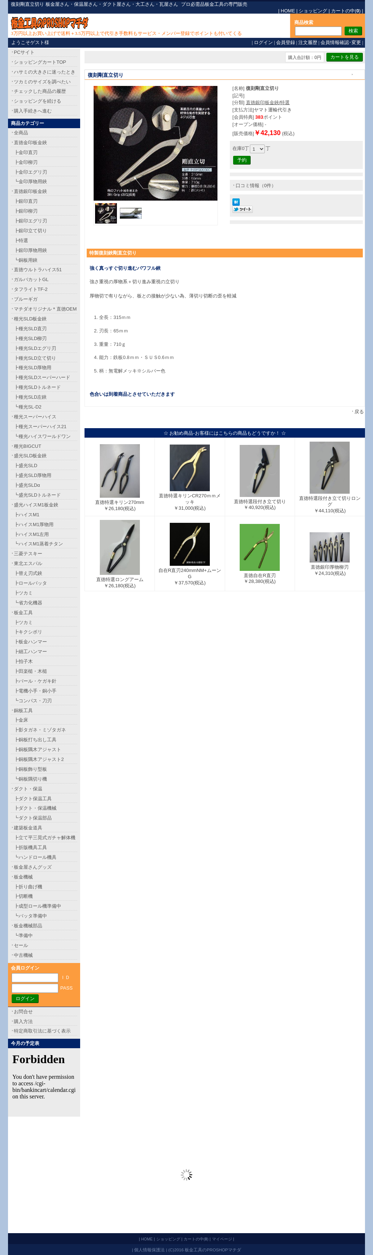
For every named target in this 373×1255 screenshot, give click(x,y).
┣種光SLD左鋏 (30, 397)
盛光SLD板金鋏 (30, 455)
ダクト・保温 (28, 789)
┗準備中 (23, 935)
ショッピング (313, 10)
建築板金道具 (28, 827)
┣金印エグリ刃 (30, 172)
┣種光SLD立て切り (35, 358)
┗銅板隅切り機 (30, 779)
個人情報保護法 (149, 1249)
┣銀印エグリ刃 (30, 221)
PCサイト (24, 52)
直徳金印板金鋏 (30, 142)
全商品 (21, 132)
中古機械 (23, 955)
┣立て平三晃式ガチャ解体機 (44, 837)
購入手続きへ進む (33, 111)
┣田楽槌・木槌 (30, 671)
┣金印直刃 (26, 152)
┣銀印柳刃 (26, 211)
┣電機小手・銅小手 (35, 691)
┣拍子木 (23, 661)
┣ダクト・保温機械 (35, 808)
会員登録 (285, 42)
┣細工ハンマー (30, 651)
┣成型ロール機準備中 (37, 906)
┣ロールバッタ (30, 583)
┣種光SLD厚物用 (32, 367)
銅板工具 (23, 710)
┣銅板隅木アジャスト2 (39, 759)
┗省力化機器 (28, 602)
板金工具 (23, 612)
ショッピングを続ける (37, 101)
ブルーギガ (26, 299)
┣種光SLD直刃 (30, 328)
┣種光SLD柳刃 (30, 338)
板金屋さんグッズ (33, 867)
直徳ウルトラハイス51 (38, 269)
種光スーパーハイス (35, 416)
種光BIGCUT (27, 446)
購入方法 (23, 1021)
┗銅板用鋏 (26, 260)
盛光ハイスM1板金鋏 (36, 505)
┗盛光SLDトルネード (37, 495)
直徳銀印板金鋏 (30, 191)
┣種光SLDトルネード (37, 387)
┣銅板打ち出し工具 (35, 739)
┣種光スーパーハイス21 (40, 426)
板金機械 (23, 877)
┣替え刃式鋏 (28, 573)
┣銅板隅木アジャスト (37, 749)
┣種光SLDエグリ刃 (35, 348)
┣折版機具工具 (30, 847)
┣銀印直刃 (26, 201)
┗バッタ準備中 (30, 916)
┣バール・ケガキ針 (35, 681)
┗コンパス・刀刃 (33, 700)
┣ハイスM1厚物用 (34, 524)
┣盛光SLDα (27, 485)
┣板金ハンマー (30, 641)
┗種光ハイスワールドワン (42, 436)
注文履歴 (307, 42)
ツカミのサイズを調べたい (42, 81)
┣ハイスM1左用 (31, 534)
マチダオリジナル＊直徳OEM (45, 309)
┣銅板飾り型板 (30, 769)
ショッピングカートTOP (40, 62)
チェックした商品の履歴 (40, 91)
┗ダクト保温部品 (33, 818)
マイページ (222, 1239)
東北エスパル (28, 563)
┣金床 (21, 720)
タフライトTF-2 (30, 289)
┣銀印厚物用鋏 (30, 250)
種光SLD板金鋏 (30, 318)
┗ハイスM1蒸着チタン (38, 543)
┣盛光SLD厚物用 (32, 475)
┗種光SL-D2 (28, 407)
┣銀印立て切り (30, 230)
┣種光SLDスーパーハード (42, 377)
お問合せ (23, 1011)
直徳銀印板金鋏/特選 (268, 102)
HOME (288, 10)
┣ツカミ (23, 593)
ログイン (263, 42)
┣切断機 (23, 896)
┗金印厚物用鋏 (30, 181)
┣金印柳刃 (26, 162)
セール (21, 945)
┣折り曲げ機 (28, 886)
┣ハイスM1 (26, 514)
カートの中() (346, 10)
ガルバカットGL (31, 279)
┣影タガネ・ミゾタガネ (40, 730)
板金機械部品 (28, 925)
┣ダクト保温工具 (33, 798)
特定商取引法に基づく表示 (42, 1031)
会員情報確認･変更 (341, 42)
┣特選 (21, 240)
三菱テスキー (28, 553)
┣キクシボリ (28, 632)
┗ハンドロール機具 (35, 857)
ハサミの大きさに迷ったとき (44, 72)
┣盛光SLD (25, 465)
